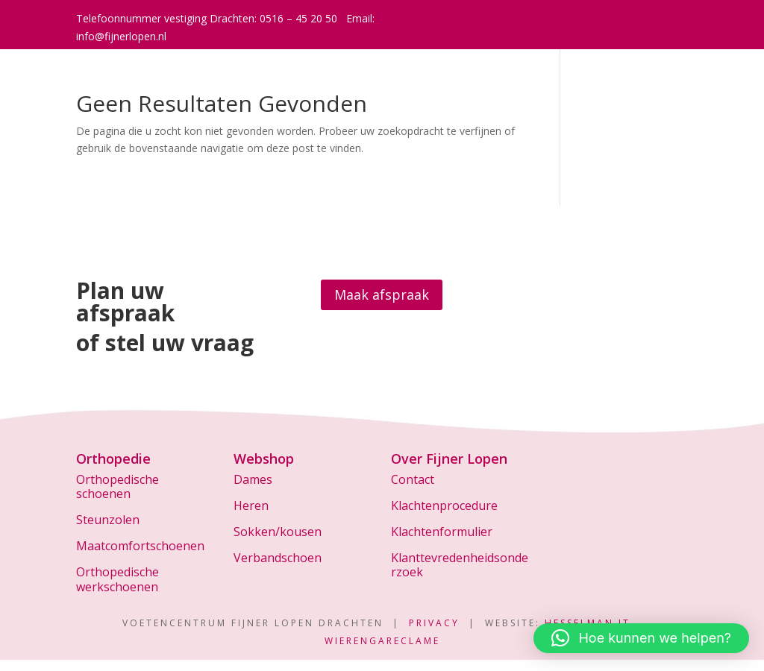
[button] (641, 638)
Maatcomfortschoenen (140, 546)
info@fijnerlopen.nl (121, 36)
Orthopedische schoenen (117, 486)
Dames (253, 479)
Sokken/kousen (278, 531)
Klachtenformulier (441, 531)
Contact (412, 479)
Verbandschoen (278, 557)
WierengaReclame (382, 640)
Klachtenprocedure (444, 505)
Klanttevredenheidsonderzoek (459, 564)
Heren (251, 505)
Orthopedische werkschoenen (117, 579)
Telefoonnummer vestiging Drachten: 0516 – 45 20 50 (206, 18)
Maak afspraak (381, 294)
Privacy (434, 623)
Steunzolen (108, 519)
